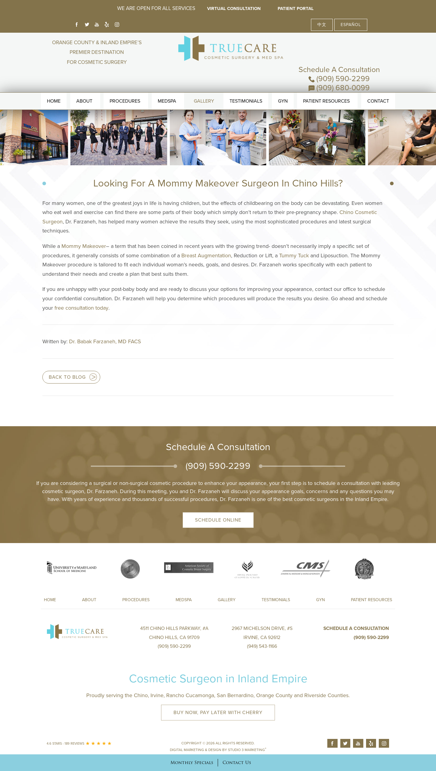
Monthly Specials (191, 762)
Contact (378, 84)
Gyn (283, 84)
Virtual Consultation (233, 8)
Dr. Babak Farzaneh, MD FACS (105, 341)
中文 (321, 24)
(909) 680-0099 (339, 62)
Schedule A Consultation (339, 43)
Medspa (184, 599)
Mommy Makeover (83, 246)
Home (54, 84)
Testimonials (246, 84)
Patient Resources (326, 84)
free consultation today (81, 308)
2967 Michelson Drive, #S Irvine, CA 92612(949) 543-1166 (262, 637)
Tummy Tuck (294, 255)
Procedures (125, 84)
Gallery (204, 84)
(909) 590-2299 (339, 53)
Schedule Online (218, 520)
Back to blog (67, 377)
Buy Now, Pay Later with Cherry (218, 713)
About (84, 84)
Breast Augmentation (206, 255)
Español (351, 24)
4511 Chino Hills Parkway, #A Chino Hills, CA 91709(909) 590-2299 (174, 637)
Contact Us (237, 762)
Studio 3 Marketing (247, 750)
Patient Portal (297, 8)
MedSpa (167, 84)
